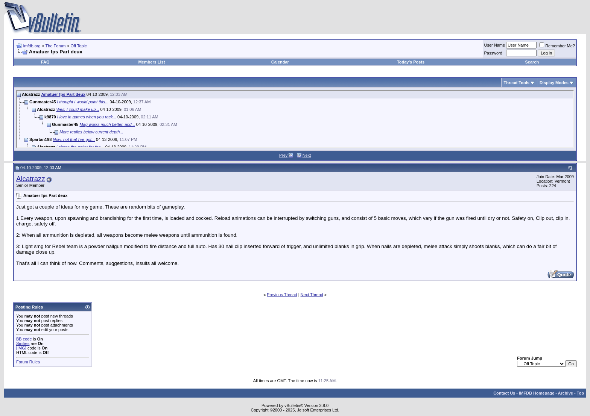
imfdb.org (32, 46)
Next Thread (312, 294)
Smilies (22, 343)
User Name (494, 45)
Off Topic (79, 46)
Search (532, 62)
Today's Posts (410, 62)
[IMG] (21, 348)
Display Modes (554, 82)
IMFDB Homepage (536, 393)
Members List (151, 62)
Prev (283, 155)
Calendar (280, 62)
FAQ (45, 62)
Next (307, 155)
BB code (24, 339)
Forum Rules (28, 362)
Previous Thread (282, 294)
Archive (565, 393)
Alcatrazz (30, 179)
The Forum (56, 46)
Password (493, 53)
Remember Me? (557, 46)
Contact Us (504, 393)
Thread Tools (516, 82)
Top (580, 393)
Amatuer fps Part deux (63, 94)
